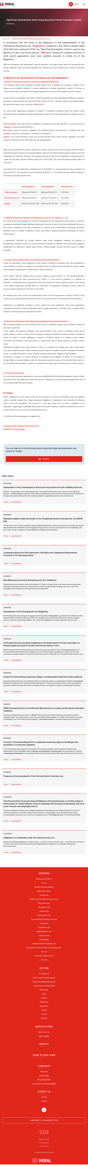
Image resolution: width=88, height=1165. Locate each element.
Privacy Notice (44, 1143)
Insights (44, 1044)
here (38, 416)
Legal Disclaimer (44, 1139)
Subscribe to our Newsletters (44, 1120)
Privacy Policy (44, 1146)
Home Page (6, 39)
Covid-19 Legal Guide (44, 1055)
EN (76, 4)
